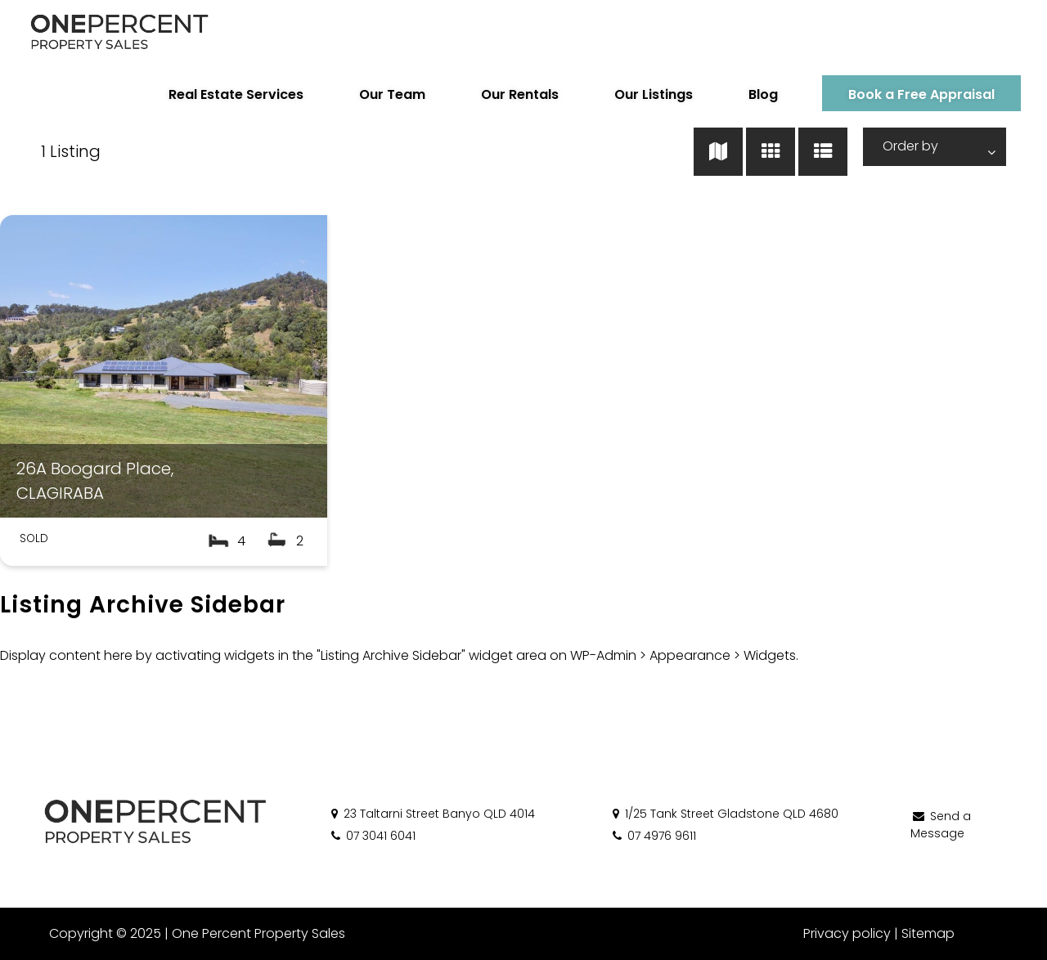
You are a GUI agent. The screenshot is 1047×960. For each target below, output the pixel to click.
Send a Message (940, 824)
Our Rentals (520, 94)
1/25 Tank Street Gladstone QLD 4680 (724, 813)
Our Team (392, 94)
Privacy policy (847, 933)
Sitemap (928, 933)
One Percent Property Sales (258, 933)
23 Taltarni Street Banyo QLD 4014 (432, 813)
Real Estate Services (236, 94)
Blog (763, 94)
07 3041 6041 (372, 836)
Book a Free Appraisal (921, 94)
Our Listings (653, 94)
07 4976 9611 (653, 836)
